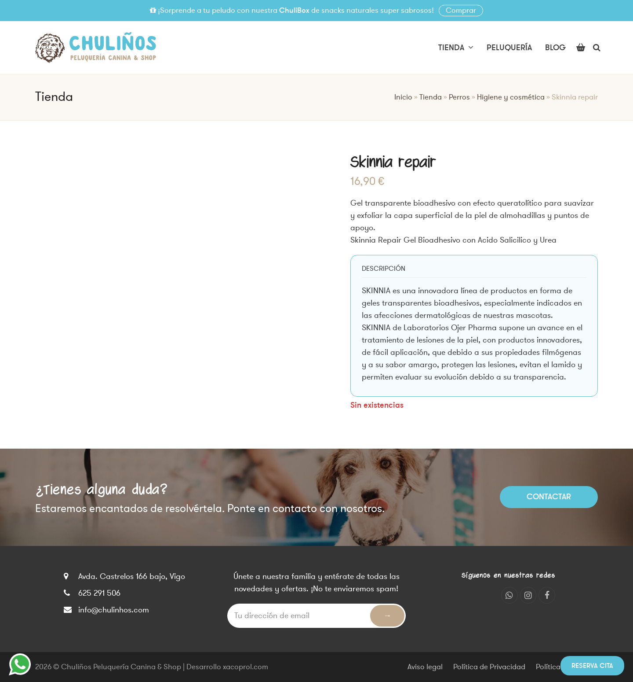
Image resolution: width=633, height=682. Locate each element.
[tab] (383, 268)
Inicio (403, 97)
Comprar (461, 10)
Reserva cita (592, 665)
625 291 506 (99, 593)
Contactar (549, 496)
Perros (459, 97)
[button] (580, 48)
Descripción (383, 268)
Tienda (430, 97)
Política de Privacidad (489, 667)
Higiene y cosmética (511, 97)
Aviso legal (425, 667)
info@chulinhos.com (113, 610)
